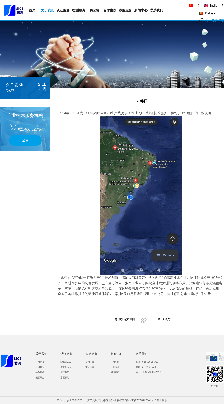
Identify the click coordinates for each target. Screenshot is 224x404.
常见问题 (89, 367)
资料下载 (89, 362)
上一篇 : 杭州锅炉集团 (122, 319)
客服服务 (91, 354)
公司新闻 (115, 362)
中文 (197, 5)
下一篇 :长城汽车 (162, 319)
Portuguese (211, 13)
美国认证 (64, 372)
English (214, 5)
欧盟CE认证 (66, 362)
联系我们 (141, 354)
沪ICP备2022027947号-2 (141, 400)
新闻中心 (116, 354)
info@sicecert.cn (150, 367)
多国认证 (64, 377)
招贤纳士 (39, 377)
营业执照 (162, 400)
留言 (25, 140)
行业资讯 (115, 367)
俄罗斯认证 (66, 367)
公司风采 (39, 367)
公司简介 (39, 362)
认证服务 (66, 354)
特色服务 (39, 372)
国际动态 (115, 372)
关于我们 (41, 354)
